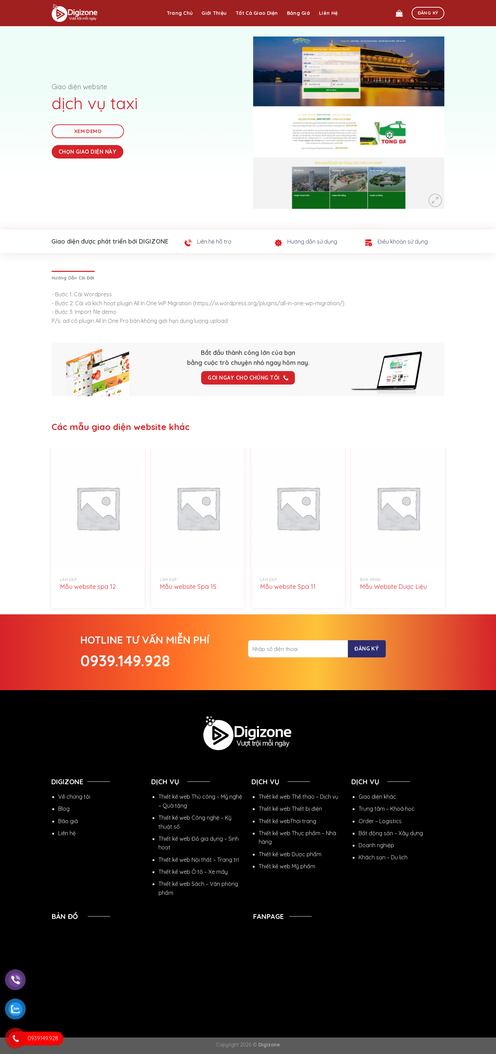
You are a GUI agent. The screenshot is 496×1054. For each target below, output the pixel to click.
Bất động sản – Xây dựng (391, 833)
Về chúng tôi (74, 796)
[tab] (73, 278)
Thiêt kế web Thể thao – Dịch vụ (298, 796)
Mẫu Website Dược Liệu (393, 587)
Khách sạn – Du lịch (383, 857)
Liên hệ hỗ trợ (214, 241)
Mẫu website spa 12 (88, 587)
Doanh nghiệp (376, 845)
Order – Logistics (380, 821)
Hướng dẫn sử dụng (312, 241)
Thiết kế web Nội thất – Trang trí (198, 859)
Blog (64, 808)
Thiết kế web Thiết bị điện (290, 808)
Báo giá (68, 821)
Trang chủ (180, 13)
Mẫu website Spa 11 (288, 587)
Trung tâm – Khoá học (387, 808)
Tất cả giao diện (257, 13)
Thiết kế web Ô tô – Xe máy (193, 871)
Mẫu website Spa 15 (188, 587)
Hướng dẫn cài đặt (73, 277)
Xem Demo (88, 131)
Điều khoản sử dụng (403, 241)
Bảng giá (298, 13)
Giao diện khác (377, 796)
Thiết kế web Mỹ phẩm (287, 866)
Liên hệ (328, 13)
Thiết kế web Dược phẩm (290, 854)
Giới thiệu (214, 13)
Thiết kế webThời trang (287, 821)
